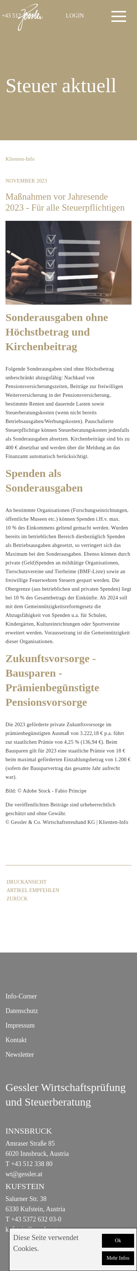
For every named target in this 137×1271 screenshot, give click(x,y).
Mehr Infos (118, 1258)
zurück (17, 899)
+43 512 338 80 (32, 1164)
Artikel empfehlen (33, 890)
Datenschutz (21, 1010)
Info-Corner (21, 996)
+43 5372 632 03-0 (36, 1219)
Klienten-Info (20, 159)
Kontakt (16, 1040)
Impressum (20, 1025)
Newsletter (19, 1054)
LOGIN (75, 15)
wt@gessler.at (23, 1174)
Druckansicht (27, 882)
